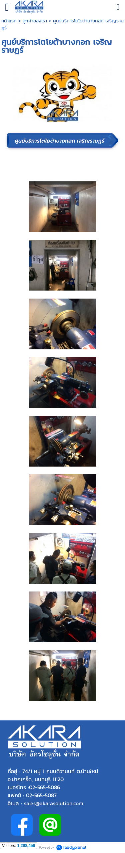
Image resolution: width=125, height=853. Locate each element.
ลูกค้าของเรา (35, 20)
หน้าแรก (9, 20)
